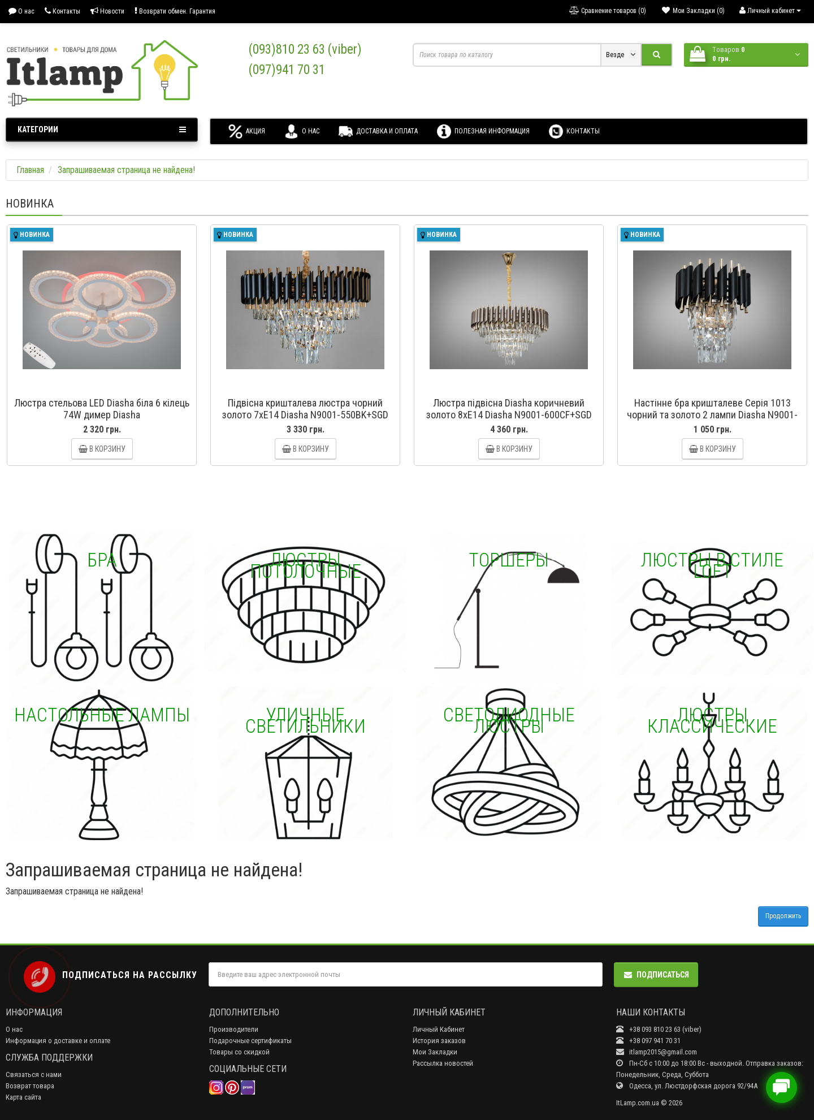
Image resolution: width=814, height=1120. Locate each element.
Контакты (62, 11)
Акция (246, 131)
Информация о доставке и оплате (58, 1040)
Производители (233, 1029)
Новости (107, 11)
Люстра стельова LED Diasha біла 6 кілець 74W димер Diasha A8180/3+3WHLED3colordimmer (101, 415)
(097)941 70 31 (287, 69)
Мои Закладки (435, 1052)
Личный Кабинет (439, 1029)
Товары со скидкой (239, 1052)
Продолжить (783, 916)
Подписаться (656, 974)
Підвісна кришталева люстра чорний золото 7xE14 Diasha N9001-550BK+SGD (305, 409)
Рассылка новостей (443, 1063)
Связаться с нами (34, 1074)
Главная (30, 170)
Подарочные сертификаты (250, 1040)
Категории (102, 129)
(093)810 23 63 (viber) (305, 49)
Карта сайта (23, 1097)
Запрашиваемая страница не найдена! (126, 170)
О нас (21, 11)
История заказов (439, 1040)
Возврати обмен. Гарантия (175, 11)
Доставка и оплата (378, 131)
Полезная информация (483, 131)
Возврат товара (30, 1086)
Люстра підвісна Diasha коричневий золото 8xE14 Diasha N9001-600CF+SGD (509, 409)
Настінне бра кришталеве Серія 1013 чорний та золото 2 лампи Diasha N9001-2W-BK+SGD (712, 415)
